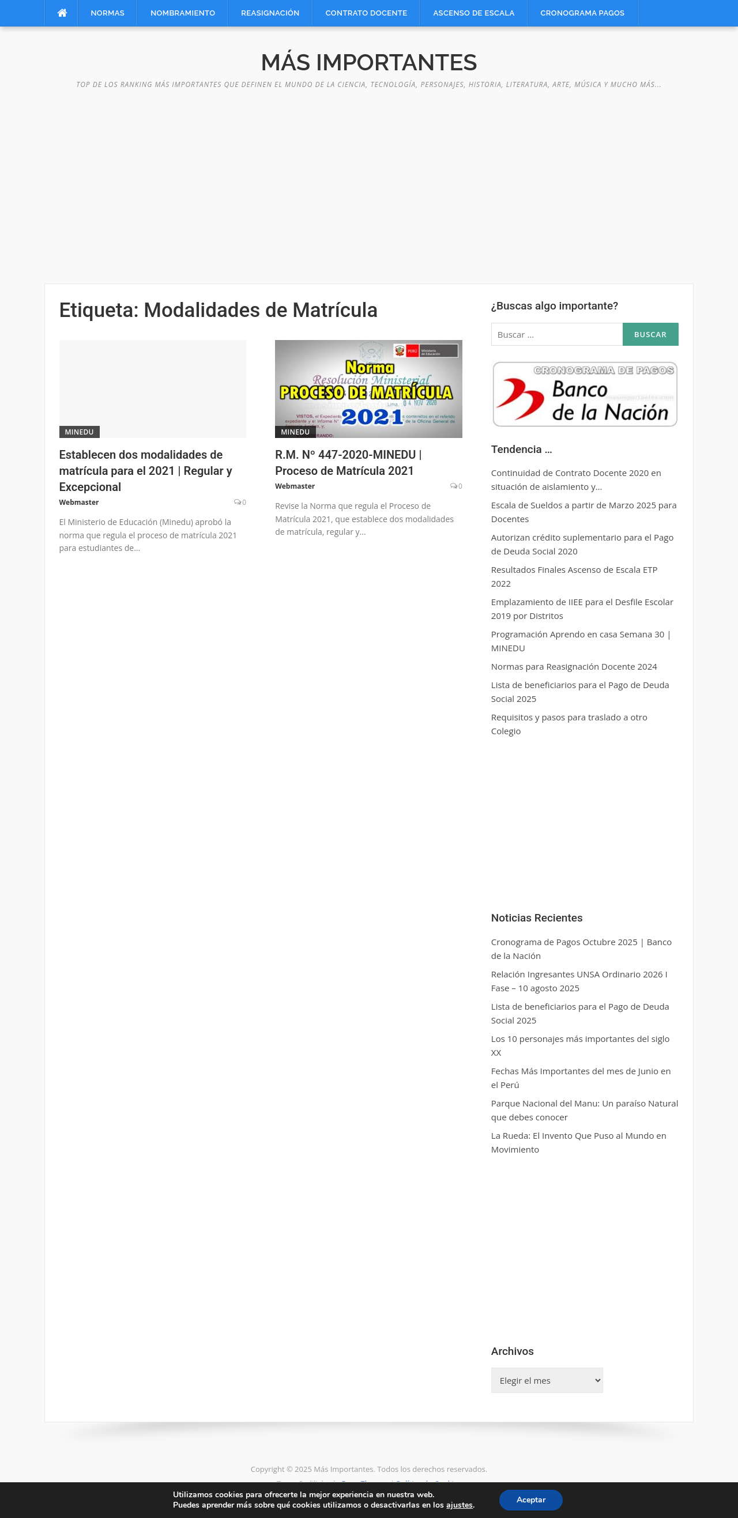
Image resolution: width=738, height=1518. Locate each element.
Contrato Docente (367, 13)
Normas (108, 13)
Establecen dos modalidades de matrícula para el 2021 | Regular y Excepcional (145, 471)
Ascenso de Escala (473, 13)
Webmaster (79, 502)
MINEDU (79, 432)
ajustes (459, 1505)
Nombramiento (182, 13)
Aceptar (531, 1499)
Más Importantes (369, 61)
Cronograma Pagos (583, 13)
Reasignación (270, 13)
